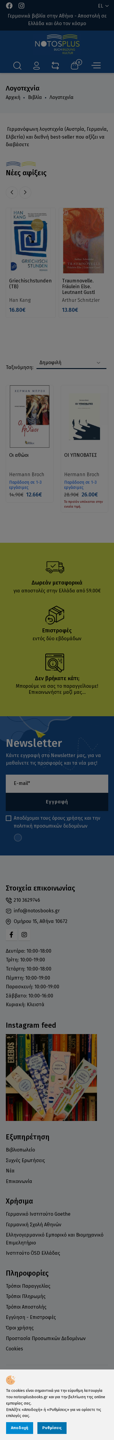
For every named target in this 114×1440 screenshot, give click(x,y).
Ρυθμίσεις (52, 1427)
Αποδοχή (19, 1427)
